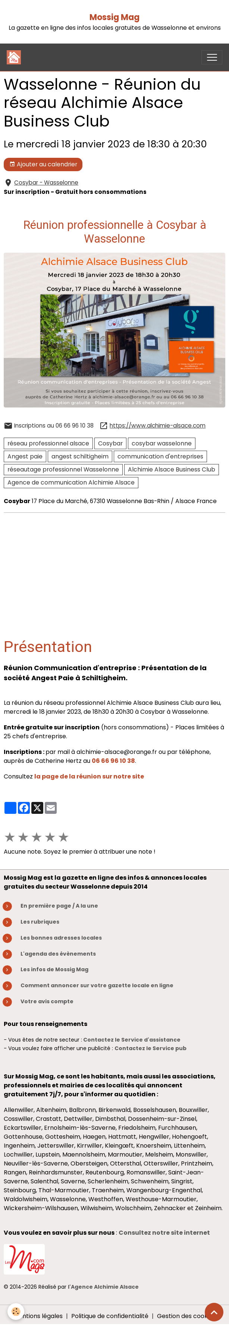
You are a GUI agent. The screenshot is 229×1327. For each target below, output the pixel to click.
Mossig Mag (114, 17)
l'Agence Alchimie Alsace (103, 1287)
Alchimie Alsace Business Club (171, 469)
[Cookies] (15, 1311)
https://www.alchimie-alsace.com (158, 425)
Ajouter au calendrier (43, 164)
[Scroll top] (214, 1312)
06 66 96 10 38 (113, 761)
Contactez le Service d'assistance (132, 1039)
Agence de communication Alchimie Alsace (71, 482)
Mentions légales (38, 1316)
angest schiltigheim (80, 456)
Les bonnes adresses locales (61, 937)
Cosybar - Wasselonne (46, 182)
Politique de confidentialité (109, 1316)
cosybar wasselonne (162, 443)
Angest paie (25, 456)
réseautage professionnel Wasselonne (63, 469)
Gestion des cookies (186, 1316)
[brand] (15, 57)
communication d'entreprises (160, 456)
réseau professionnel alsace (48, 443)
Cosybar (110, 443)
